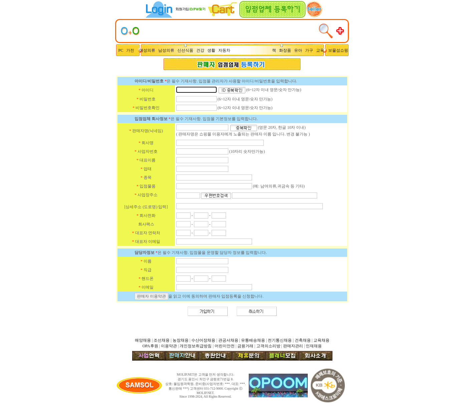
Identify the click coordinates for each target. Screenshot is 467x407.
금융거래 (245, 346)
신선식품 (186, 50)
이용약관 (169, 346)
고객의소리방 (268, 346)
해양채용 (143, 340)
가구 (310, 50)
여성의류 (147, 50)
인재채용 (314, 346)
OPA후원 (150, 346)
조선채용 (162, 340)
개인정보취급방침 (196, 346)
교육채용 (321, 340)
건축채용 (303, 340)
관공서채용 (228, 340)
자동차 (225, 50)
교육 (321, 50)
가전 (131, 50)
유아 (299, 50)
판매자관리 (293, 346)
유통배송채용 (253, 340)
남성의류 (167, 50)
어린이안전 (225, 346)
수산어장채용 (203, 340)
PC (121, 50)
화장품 (286, 50)
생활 (212, 50)
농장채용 (181, 340)
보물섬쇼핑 (338, 50)
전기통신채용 (280, 340)
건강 (201, 50)
